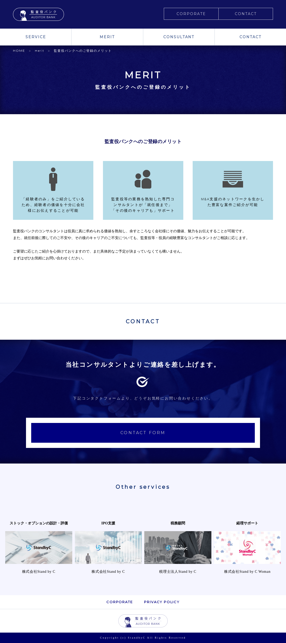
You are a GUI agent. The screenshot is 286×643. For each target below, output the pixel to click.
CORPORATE (191, 13)
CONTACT (246, 13)
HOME (19, 51)
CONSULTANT (178, 37)
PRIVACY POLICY (161, 602)
